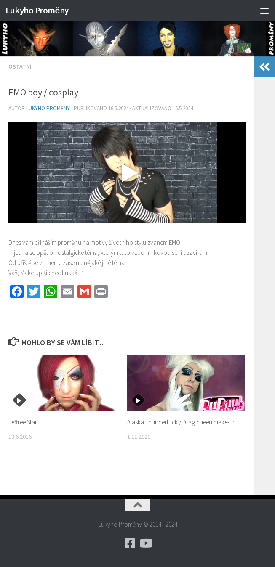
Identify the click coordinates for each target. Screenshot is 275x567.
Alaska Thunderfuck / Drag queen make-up (181, 422)
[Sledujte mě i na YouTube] (145, 543)
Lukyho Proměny (37, 10)
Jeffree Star (22, 422)
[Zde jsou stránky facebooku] (130, 543)
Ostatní (20, 66)
